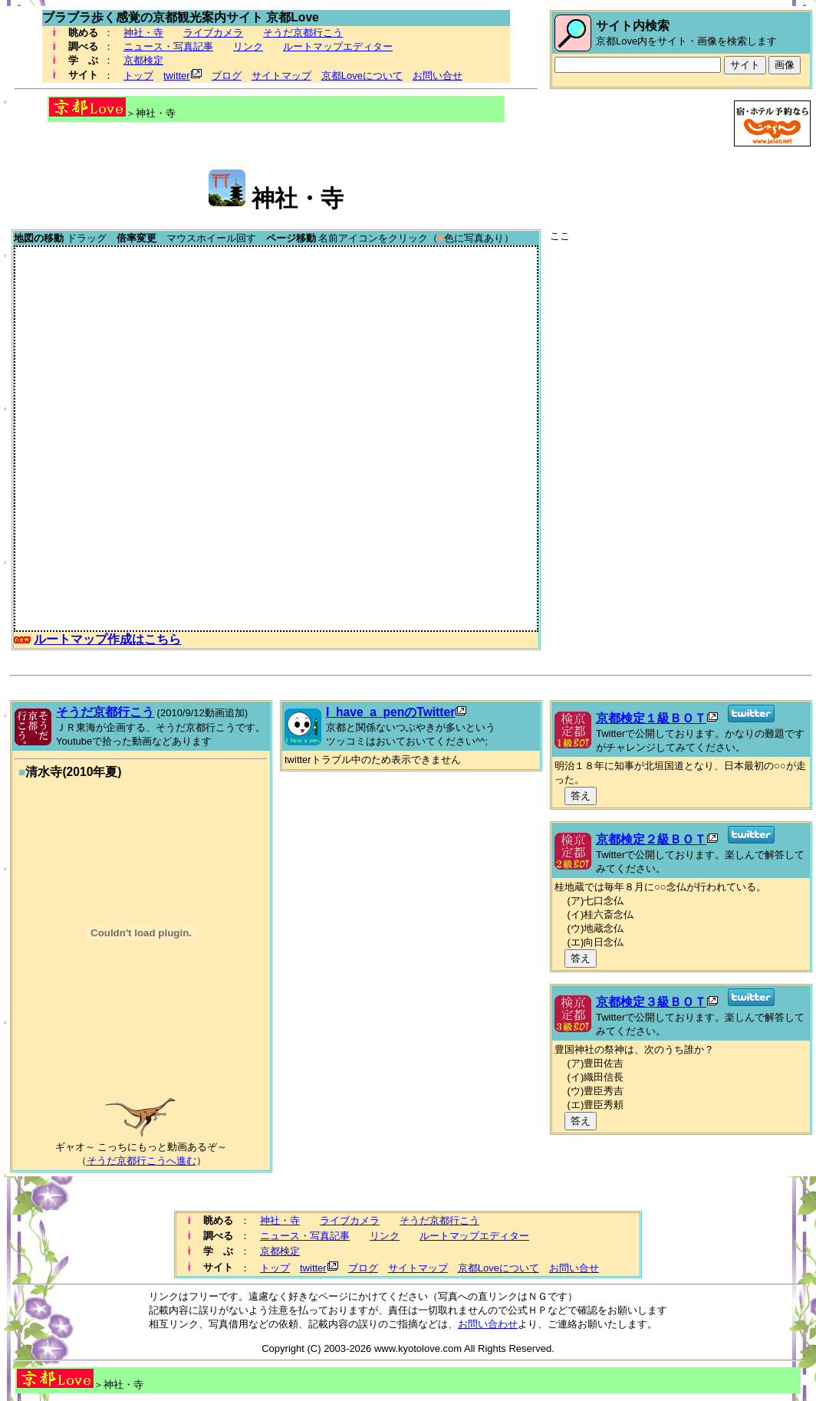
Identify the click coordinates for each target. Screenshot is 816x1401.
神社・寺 (143, 32)
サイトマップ (281, 75)
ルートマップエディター (338, 46)
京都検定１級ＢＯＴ (651, 718)
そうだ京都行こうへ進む (141, 1160)
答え (581, 795)
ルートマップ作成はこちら (107, 639)
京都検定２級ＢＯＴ (651, 839)
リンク (248, 46)
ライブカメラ (213, 32)
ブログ (227, 75)
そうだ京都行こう (303, 32)
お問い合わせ (488, 1324)
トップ (138, 75)
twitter (176, 75)
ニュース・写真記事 (168, 46)
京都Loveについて (362, 75)
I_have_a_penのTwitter (390, 712)
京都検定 (143, 60)
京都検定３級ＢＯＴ (651, 1001)
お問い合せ (437, 75)
